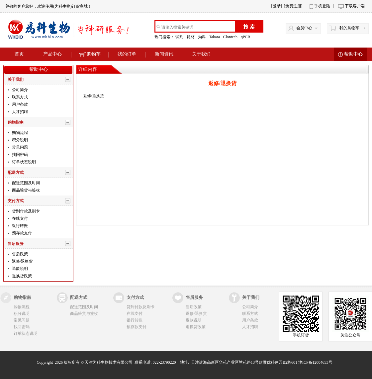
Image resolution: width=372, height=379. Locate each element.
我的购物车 (349, 28)
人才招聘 (19, 111)
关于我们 (201, 54)
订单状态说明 (23, 162)
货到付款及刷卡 (25, 211)
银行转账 (19, 225)
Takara (215, 37)
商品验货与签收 (25, 190)
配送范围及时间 (25, 183)
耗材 (191, 37)
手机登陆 (322, 6)
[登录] (276, 6)
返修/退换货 (22, 261)
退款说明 (19, 268)
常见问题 (19, 147)
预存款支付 (21, 233)
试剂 (179, 37)
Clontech (230, 37)
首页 (19, 54)
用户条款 (19, 104)
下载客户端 (355, 6)
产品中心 (52, 54)
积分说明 (19, 140)
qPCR (246, 37)
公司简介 (19, 89)
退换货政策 (21, 276)
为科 (202, 37)
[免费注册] (293, 6)
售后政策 (19, 254)
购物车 (90, 54)
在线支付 (19, 218)
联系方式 (19, 97)
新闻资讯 (164, 54)
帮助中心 (353, 54)
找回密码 (19, 154)
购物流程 (19, 132)
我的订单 (127, 54)
